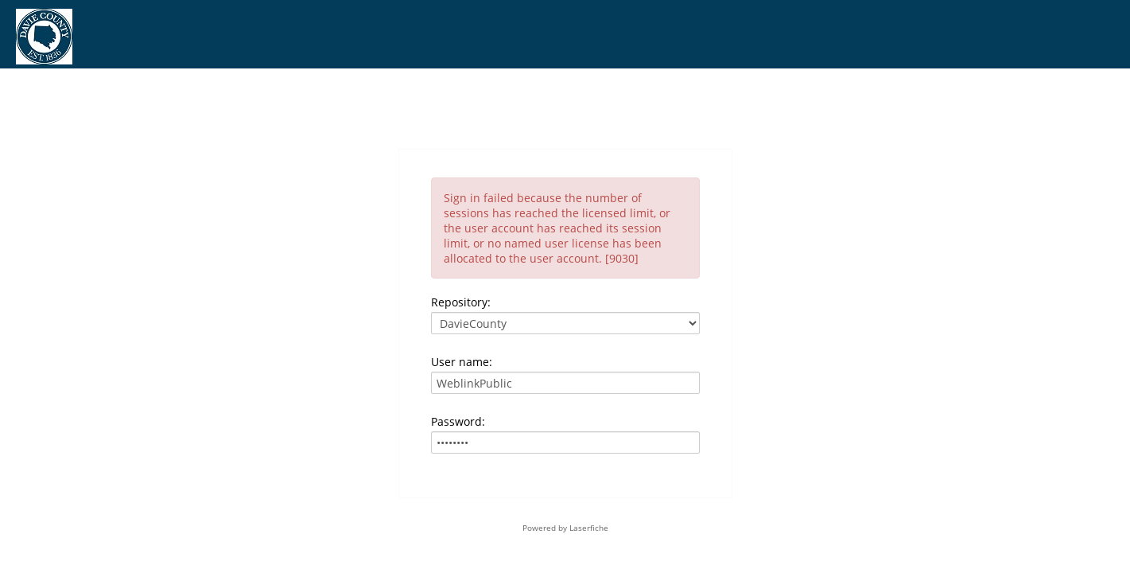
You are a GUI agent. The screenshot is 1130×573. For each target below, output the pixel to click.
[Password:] (565, 442)
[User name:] (565, 383)
